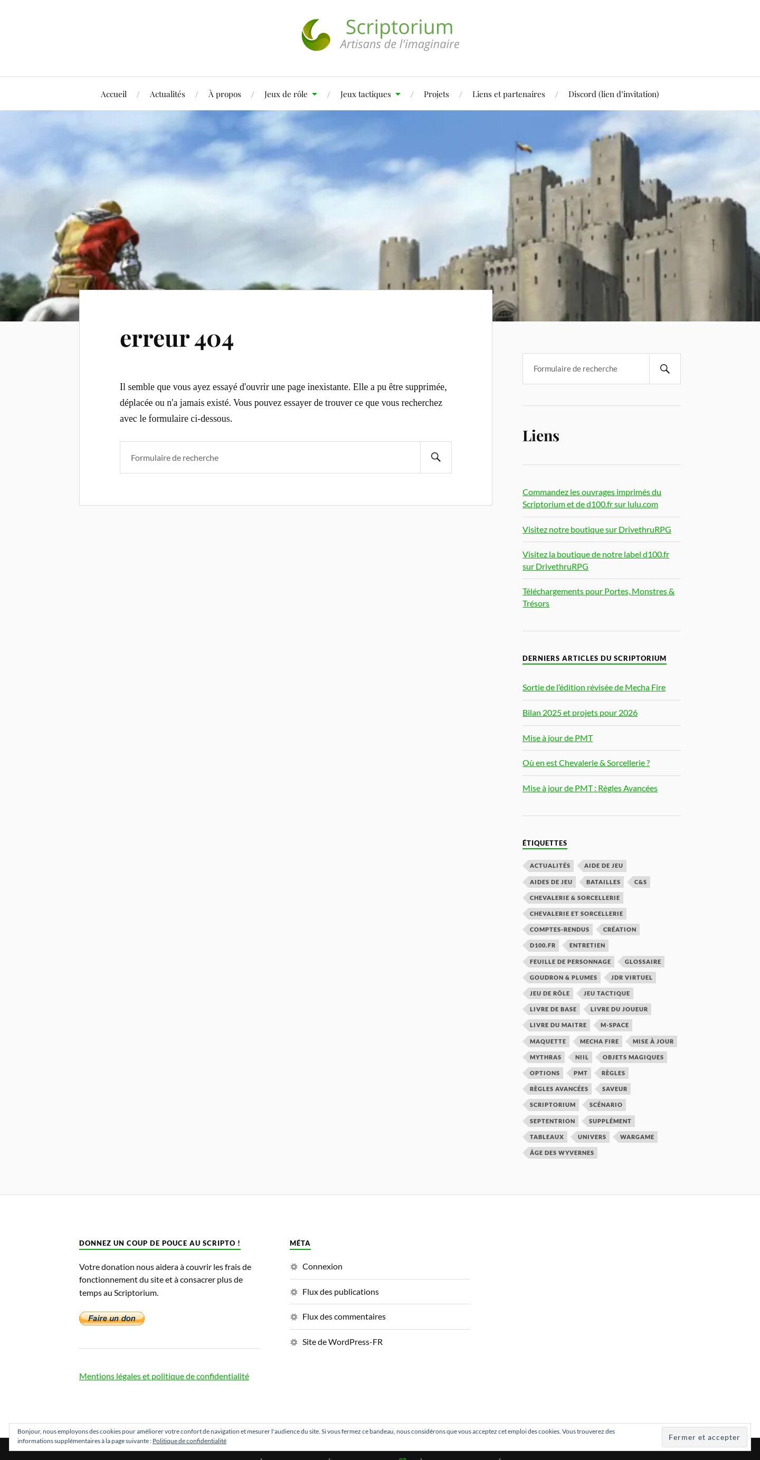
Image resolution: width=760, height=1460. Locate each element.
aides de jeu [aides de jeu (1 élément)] (551, 881)
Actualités (167, 93)
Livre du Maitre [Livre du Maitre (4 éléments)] (558, 1024)
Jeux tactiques (365, 93)
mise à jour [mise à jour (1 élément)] (653, 1041)
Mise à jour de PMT (557, 738)
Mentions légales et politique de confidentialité (164, 1376)
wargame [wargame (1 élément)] (637, 1136)
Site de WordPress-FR (342, 1341)
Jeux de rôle (286, 93)
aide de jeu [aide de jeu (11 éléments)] (603, 865)
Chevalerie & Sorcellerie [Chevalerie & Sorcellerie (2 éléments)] (575, 897)
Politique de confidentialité (189, 1441)
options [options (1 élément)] (545, 1072)
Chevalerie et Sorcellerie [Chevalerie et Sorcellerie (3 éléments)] (576, 913)
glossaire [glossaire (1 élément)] (643, 961)
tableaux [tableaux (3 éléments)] (547, 1136)
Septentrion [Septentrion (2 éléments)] (552, 1120)
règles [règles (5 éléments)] (613, 1072)
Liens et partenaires (508, 93)
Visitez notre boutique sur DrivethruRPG (596, 529)
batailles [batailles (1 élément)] (603, 881)
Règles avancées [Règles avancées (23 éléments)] (559, 1088)
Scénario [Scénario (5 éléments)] (606, 1104)
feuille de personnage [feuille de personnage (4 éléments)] (570, 961)
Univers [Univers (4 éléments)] (592, 1136)
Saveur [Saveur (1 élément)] (615, 1088)
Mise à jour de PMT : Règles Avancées (590, 788)
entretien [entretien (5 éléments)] (587, 945)
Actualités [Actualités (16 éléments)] (550, 865)
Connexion (322, 1266)
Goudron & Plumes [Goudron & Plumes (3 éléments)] (563, 977)
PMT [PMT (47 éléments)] (581, 1072)
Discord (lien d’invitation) (613, 93)
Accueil (114, 93)
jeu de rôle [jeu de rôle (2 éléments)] (550, 993)
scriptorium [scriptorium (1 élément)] (553, 1104)
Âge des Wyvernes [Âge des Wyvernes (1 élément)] (562, 1152)
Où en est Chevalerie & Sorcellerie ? (586, 762)
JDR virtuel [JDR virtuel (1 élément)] (632, 977)
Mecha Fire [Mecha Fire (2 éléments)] (599, 1041)
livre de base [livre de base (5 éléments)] (553, 1009)
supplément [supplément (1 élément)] (610, 1120)
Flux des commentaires (344, 1316)
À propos (224, 93)
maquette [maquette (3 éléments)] (548, 1041)
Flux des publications (340, 1291)
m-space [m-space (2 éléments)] (615, 1024)
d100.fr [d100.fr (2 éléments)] (543, 945)
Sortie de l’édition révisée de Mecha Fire (594, 687)
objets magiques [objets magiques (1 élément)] (633, 1057)
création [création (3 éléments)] (619, 929)
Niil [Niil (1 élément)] (582, 1057)
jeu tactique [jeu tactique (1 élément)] (607, 993)
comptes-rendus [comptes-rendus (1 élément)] (560, 929)
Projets (436, 93)
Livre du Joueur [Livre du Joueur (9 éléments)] (619, 1009)
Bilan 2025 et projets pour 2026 (580, 712)
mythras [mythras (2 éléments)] (546, 1057)
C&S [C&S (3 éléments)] (640, 881)
